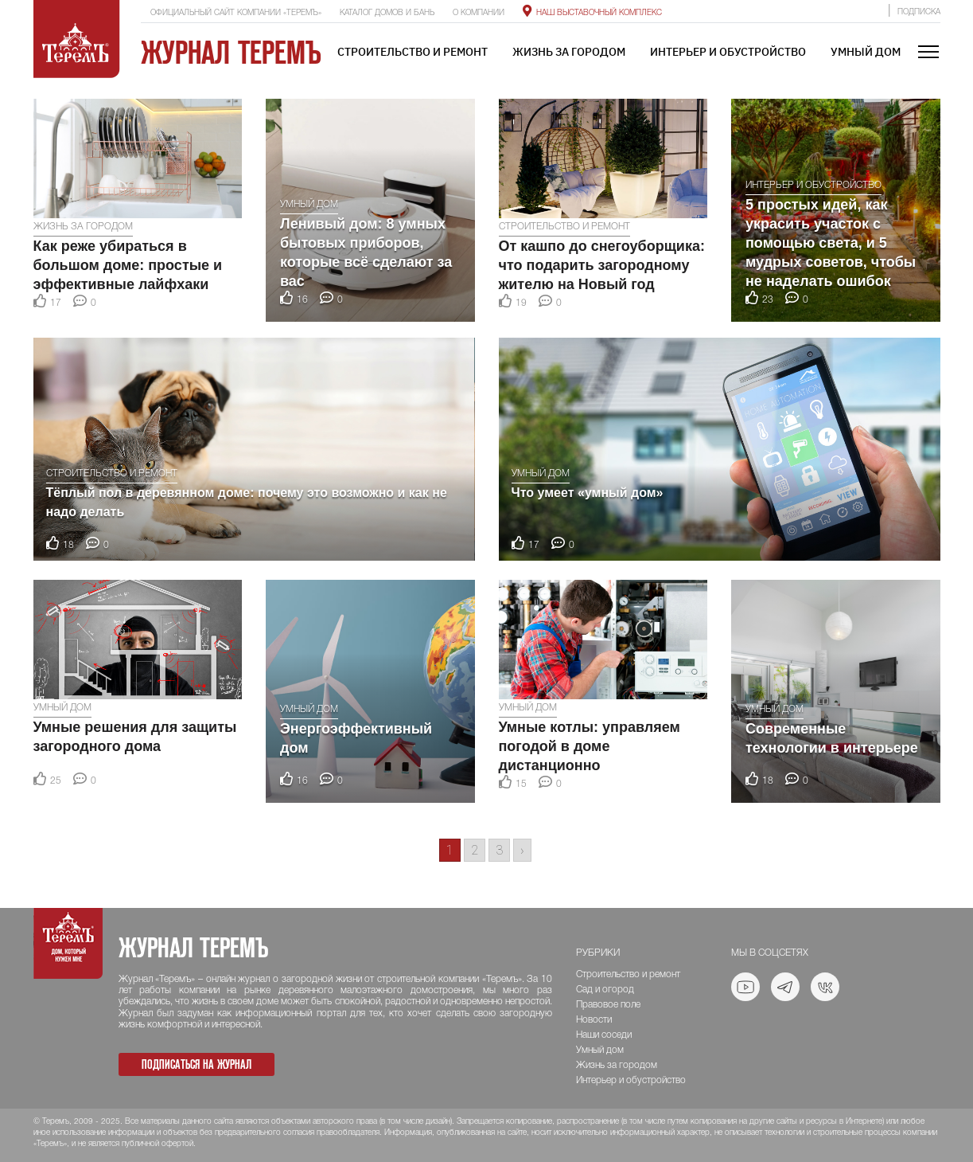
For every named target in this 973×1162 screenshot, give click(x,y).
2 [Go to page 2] (474, 850)
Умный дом (866, 52)
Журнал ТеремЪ (231, 52)
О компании (478, 13)
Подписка (918, 12)
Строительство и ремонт (412, 52)
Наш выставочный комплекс (592, 13)
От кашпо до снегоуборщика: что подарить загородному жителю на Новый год (602, 265)
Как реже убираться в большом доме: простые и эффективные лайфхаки (128, 265)
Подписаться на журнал (196, 1064)
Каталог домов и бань (387, 13)
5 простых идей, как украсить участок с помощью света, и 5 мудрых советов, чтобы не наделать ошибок (830, 243)
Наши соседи (604, 1035)
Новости (594, 1019)
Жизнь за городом (568, 52)
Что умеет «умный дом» (588, 492)
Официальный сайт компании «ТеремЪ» (235, 13)
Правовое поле (608, 1004)
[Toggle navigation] (928, 53)
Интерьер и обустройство (728, 52)
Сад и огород (605, 989)
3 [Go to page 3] (499, 850)
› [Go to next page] (522, 850)
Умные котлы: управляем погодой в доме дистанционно (589, 746)
